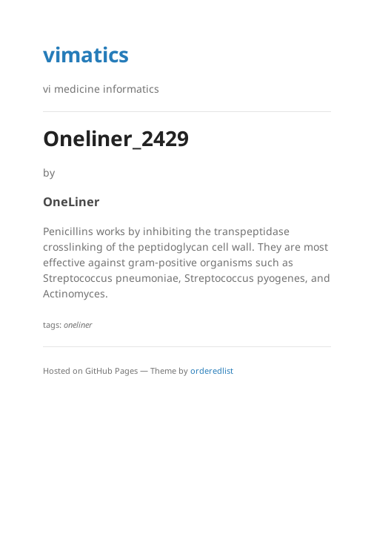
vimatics (86, 54)
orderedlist (211, 370)
